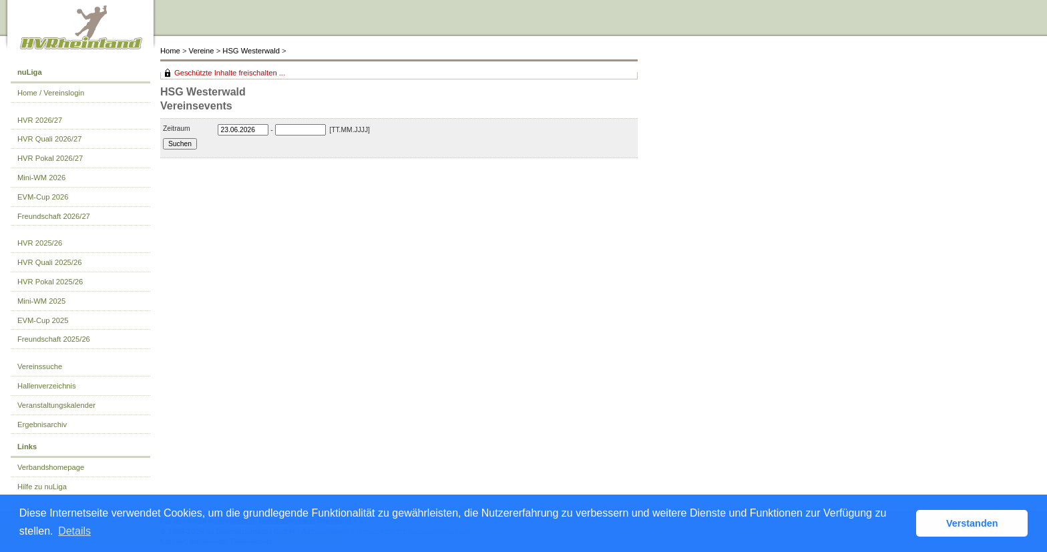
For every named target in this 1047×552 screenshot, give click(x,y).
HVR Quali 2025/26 (49, 262)
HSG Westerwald (251, 51)
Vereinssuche (39, 366)
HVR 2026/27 (39, 120)
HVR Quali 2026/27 (49, 139)
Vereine (201, 51)
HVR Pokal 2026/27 (50, 158)
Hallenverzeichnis (46, 386)
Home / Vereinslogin (50, 93)
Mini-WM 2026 (41, 178)
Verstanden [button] (972, 523)
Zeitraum (176, 128)
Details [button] (74, 531)
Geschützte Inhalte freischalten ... (229, 73)
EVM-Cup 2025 (43, 320)
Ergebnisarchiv (42, 425)
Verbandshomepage (50, 467)
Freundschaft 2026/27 (53, 216)
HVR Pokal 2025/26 (50, 282)
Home (170, 51)
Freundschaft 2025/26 (53, 339)
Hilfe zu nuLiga (42, 487)
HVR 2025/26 (39, 243)
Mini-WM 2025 (41, 301)
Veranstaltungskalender (56, 405)
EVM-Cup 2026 (43, 197)
